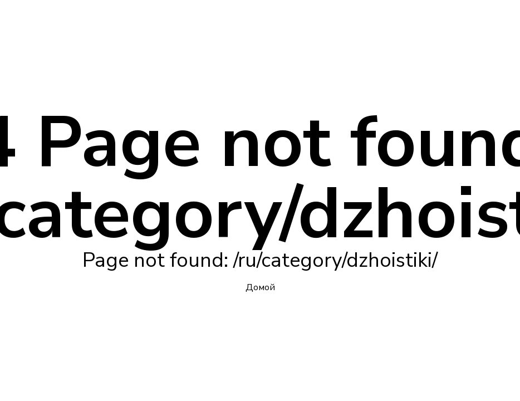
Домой (260, 287)
